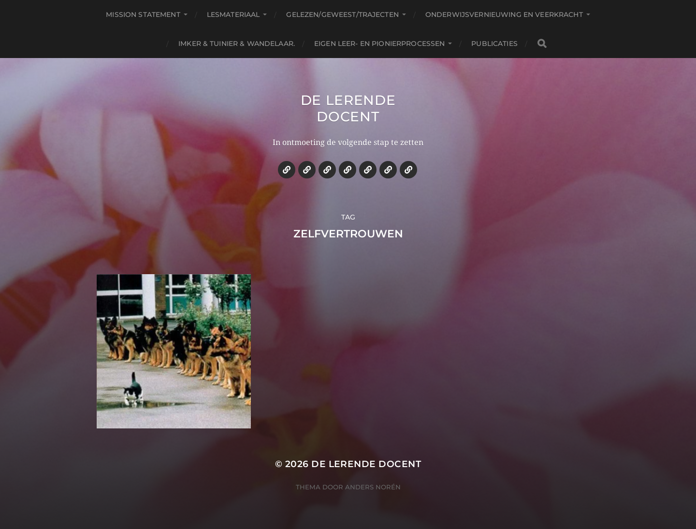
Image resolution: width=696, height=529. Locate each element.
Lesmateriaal (233, 14)
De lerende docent (348, 108)
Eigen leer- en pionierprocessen (379, 43)
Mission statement (143, 14)
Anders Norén (373, 487)
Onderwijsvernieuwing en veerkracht (504, 14)
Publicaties (494, 43)
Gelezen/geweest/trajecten (342, 14)
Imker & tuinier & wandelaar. (236, 43)
